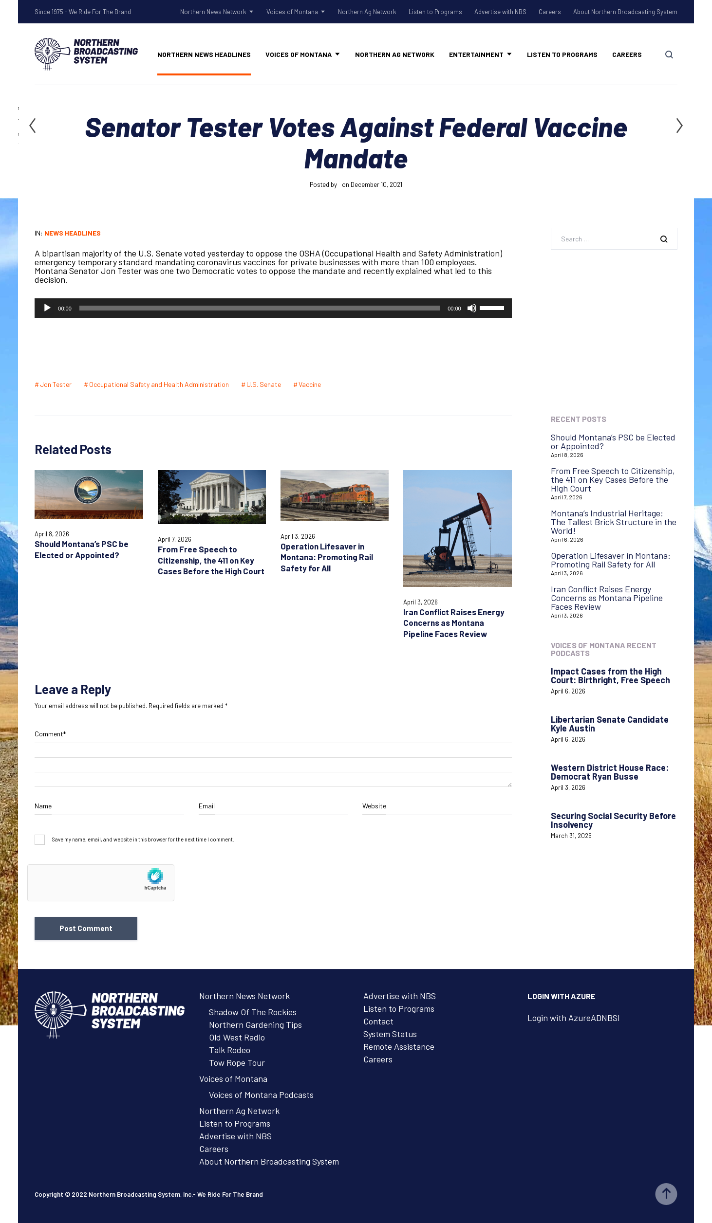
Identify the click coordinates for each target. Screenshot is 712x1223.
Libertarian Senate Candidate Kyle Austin (610, 723)
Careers (550, 12)
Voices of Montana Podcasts (261, 1094)
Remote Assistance (398, 1046)
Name (43, 806)
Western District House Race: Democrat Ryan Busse (610, 772)
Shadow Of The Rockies (253, 1011)
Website (374, 806)
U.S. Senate (263, 384)
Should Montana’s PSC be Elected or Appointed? (613, 441)
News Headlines (72, 233)
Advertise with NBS (500, 12)
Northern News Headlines (204, 54)
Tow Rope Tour (237, 1062)
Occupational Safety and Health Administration (159, 384)
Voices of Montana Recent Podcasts (603, 648)
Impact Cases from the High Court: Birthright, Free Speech (610, 675)
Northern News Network (213, 12)
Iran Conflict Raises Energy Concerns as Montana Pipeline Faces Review (454, 623)
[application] (273, 308)
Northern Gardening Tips (255, 1024)
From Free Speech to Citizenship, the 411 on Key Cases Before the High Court (211, 560)
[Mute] (472, 308)
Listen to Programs (435, 12)
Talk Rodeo (229, 1049)
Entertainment (476, 54)
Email (207, 806)
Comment (50, 734)
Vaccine (310, 384)
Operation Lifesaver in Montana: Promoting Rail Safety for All (327, 557)
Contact (378, 1021)
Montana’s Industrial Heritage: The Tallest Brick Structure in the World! (613, 522)
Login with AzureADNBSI (573, 1017)
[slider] (259, 308)
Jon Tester (56, 384)
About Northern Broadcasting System (625, 12)
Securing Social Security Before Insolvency (613, 820)
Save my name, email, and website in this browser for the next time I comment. (143, 839)
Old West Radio (237, 1037)
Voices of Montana (292, 12)
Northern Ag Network (367, 12)
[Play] (47, 308)
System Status (390, 1033)
